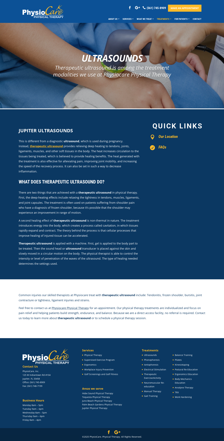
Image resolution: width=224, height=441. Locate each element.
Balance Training (183, 355)
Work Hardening (183, 397)
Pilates (178, 359)
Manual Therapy (152, 391)
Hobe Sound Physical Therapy (97, 393)
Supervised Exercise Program (99, 359)
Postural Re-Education (186, 369)
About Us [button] (113, 19)
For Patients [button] (182, 19)
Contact (197, 19)
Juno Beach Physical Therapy (97, 400)
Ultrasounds (150, 355)
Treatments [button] (164, 19)
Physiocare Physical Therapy (70, 308)
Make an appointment (185, 8)
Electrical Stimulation (155, 369)
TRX (177, 392)
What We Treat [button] (145, 19)
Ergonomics (90, 364)
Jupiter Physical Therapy (94, 408)
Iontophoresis (151, 364)
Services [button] (128, 19)
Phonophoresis (152, 359)
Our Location (168, 136)
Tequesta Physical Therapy (96, 397)
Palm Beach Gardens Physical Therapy (102, 404)
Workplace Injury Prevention (99, 369)
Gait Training (151, 395)
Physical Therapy (93, 355)
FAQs (162, 147)
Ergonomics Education (186, 374)
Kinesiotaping (182, 364)
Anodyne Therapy (184, 387)
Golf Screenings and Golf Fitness (101, 374)
